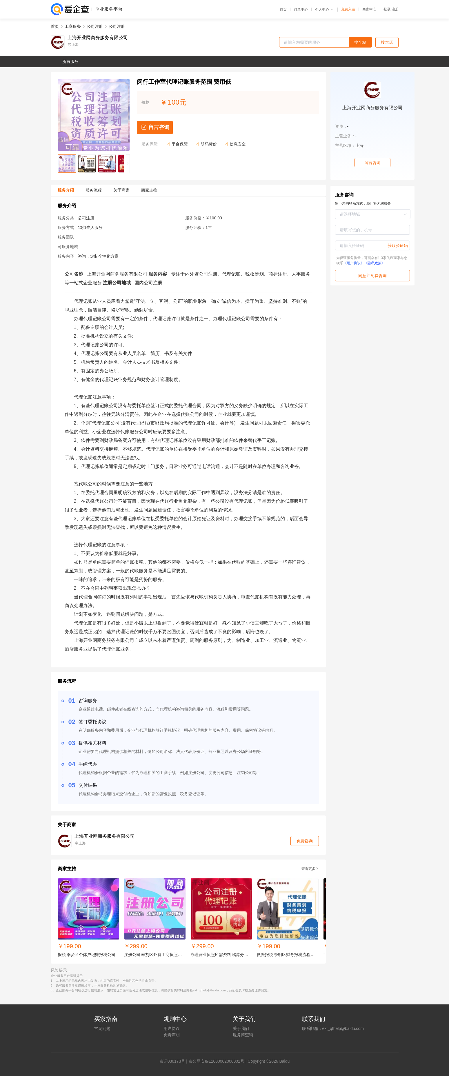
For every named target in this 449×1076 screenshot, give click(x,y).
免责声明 (171, 1035)
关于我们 (241, 1028)
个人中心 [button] (324, 10)
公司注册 (95, 26)
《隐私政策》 (374, 263)
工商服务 (73, 26)
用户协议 (171, 1028)
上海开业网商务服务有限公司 (98, 37)
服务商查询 (243, 1035)
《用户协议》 (353, 263)
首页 (283, 9)
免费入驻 (348, 9)
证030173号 (174, 1061)
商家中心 (369, 9)
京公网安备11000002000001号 (216, 1061)
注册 (395, 9)
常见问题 (102, 1028)
